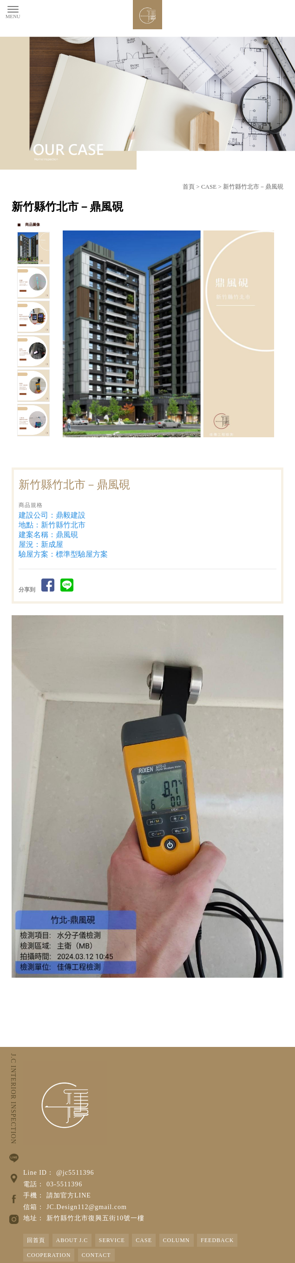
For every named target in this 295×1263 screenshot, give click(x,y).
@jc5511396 (75, 1172)
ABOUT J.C (72, 1240)
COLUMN (176, 1240)
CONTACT (96, 1255)
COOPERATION (49, 1255)
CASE (208, 186)
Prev (70, 333)
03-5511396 (64, 1184)
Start (172, 447)
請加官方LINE (68, 1195)
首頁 (189, 186)
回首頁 (36, 1240)
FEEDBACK (217, 1240)
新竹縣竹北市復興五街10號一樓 (95, 1218)
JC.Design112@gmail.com (86, 1207)
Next (271, 333)
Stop (179, 447)
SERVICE (112, 1240)
